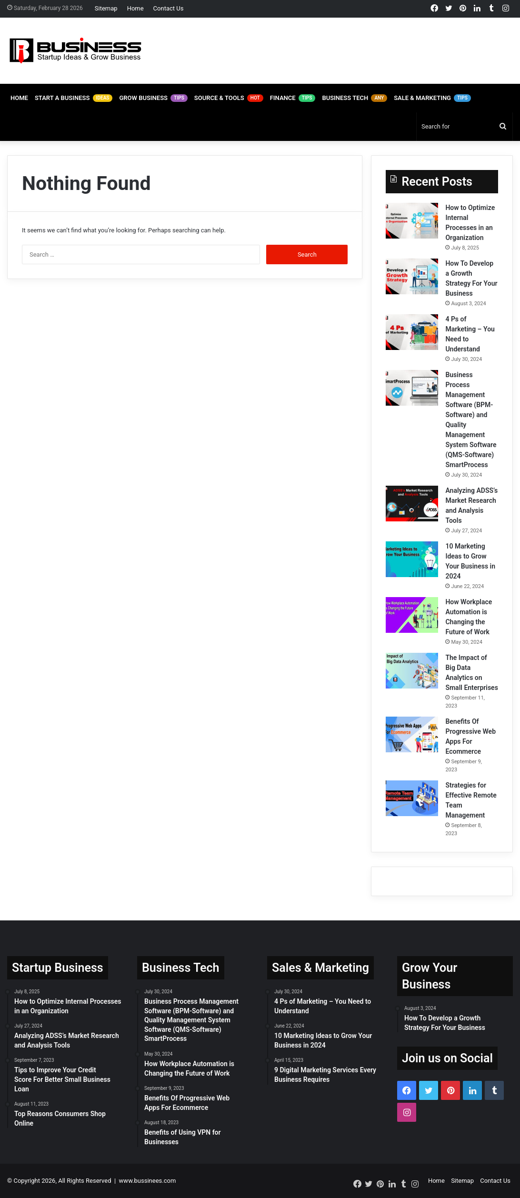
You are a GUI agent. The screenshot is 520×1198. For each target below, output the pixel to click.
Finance (293, 98)
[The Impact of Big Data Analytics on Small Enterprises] (412, 671)
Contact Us (168, 8)
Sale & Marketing (432, 98)
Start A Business (74, 98)
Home (135, 8)
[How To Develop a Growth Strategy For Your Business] (412, 276)
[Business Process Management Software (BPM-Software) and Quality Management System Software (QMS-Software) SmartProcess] (412, 388)
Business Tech (354, 98)
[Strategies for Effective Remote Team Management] (412, 798)
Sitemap (106, 8)
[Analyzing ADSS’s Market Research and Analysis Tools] (412, 503)
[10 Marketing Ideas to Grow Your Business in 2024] (412, 559)
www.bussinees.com (147, 1180)
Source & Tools (228, 98)
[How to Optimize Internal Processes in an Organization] (412, 221)
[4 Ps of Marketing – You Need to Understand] (412, 332)
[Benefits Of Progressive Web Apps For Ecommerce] (412, 734)
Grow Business (153, 98)
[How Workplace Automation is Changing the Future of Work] (412, 615)
